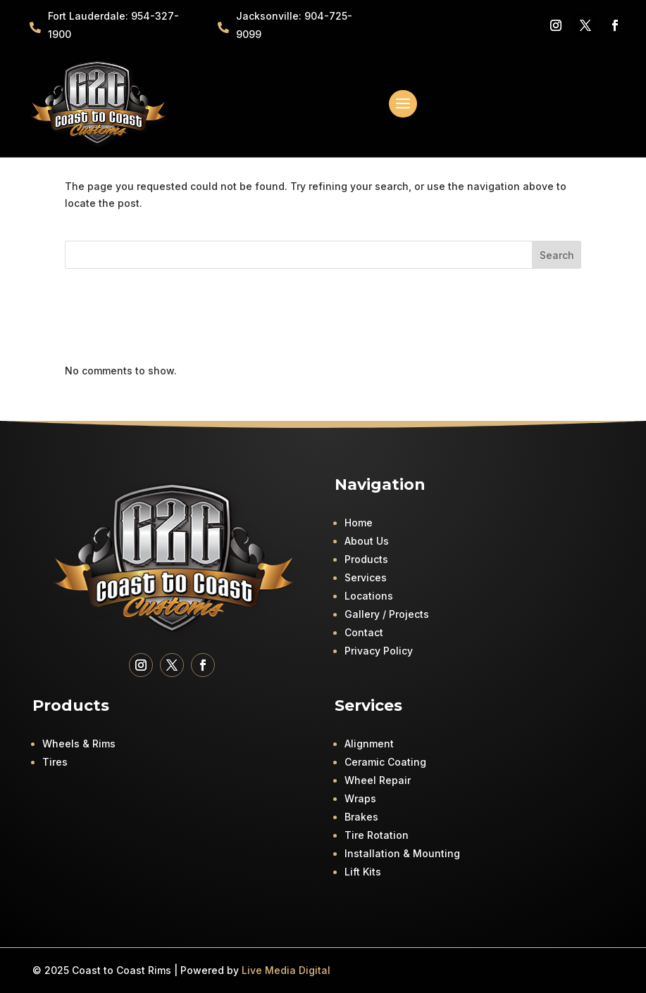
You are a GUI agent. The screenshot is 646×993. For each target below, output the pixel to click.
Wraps (360, 798)
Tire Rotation (376, 835)
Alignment (369, 744)
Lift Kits (362, 872)
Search (557, 255)
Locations (368, 596)
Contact (363, 632)
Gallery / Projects (386, 614)
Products (366, 559)
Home (358, 523)
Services (365, 577)
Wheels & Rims (79, 744)
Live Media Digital (286, 970)
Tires (55, 762)
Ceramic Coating (385, 762)
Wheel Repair (377, 780)
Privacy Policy (378, 651)
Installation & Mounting (402, 853)
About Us (366, 541)
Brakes (361, 817)
